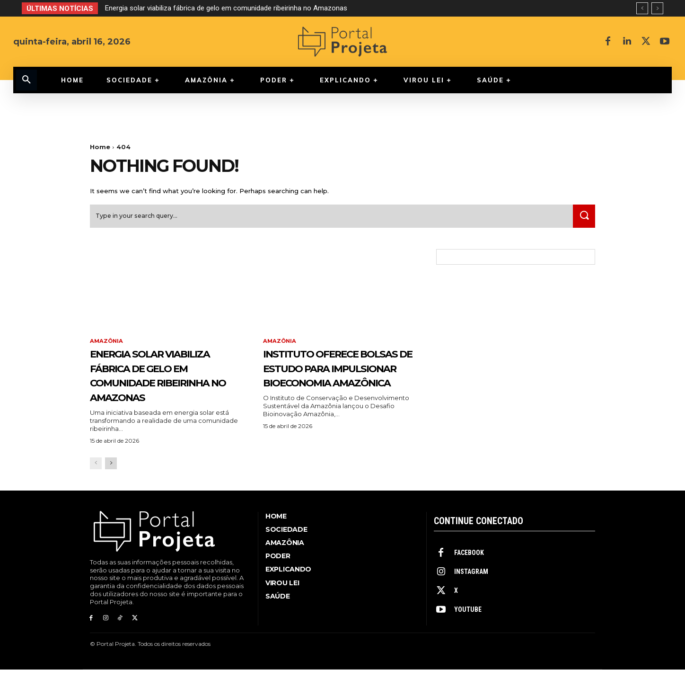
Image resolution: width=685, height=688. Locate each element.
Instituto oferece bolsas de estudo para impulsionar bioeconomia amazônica (327, 385)
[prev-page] (96, 482)
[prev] (642, 8)
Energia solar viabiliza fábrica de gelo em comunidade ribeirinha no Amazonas (226, 8)
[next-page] (111, 482)
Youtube (468, 629)
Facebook (469, 572)
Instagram (471, 591)
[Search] (582, 219)
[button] (26, 80)
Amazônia (107, 344)
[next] (657, 8)
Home (100, 147)
